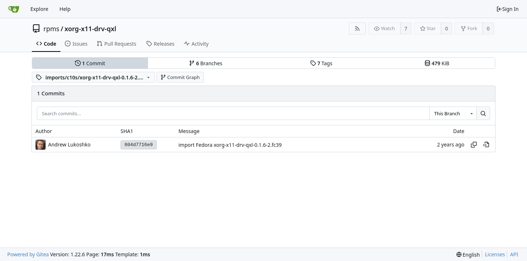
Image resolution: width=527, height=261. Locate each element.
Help (65, 8)
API (514, 254)
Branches (205, 63)
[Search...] (483, 113)
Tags (321, 63)
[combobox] (452, 113)
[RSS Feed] (357, 28)
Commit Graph (180, 77)
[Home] (14, 9)
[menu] (468, 254)
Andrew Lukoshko (69, 144)
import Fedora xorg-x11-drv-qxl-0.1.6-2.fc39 (230, 144)
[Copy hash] (473, 144)
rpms (51, 28)
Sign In (507, 8)
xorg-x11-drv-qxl (90, 28)
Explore (39, 8)
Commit (90, 63)
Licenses (495, 254)
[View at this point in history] (486, 144)
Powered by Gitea (28, 254)
